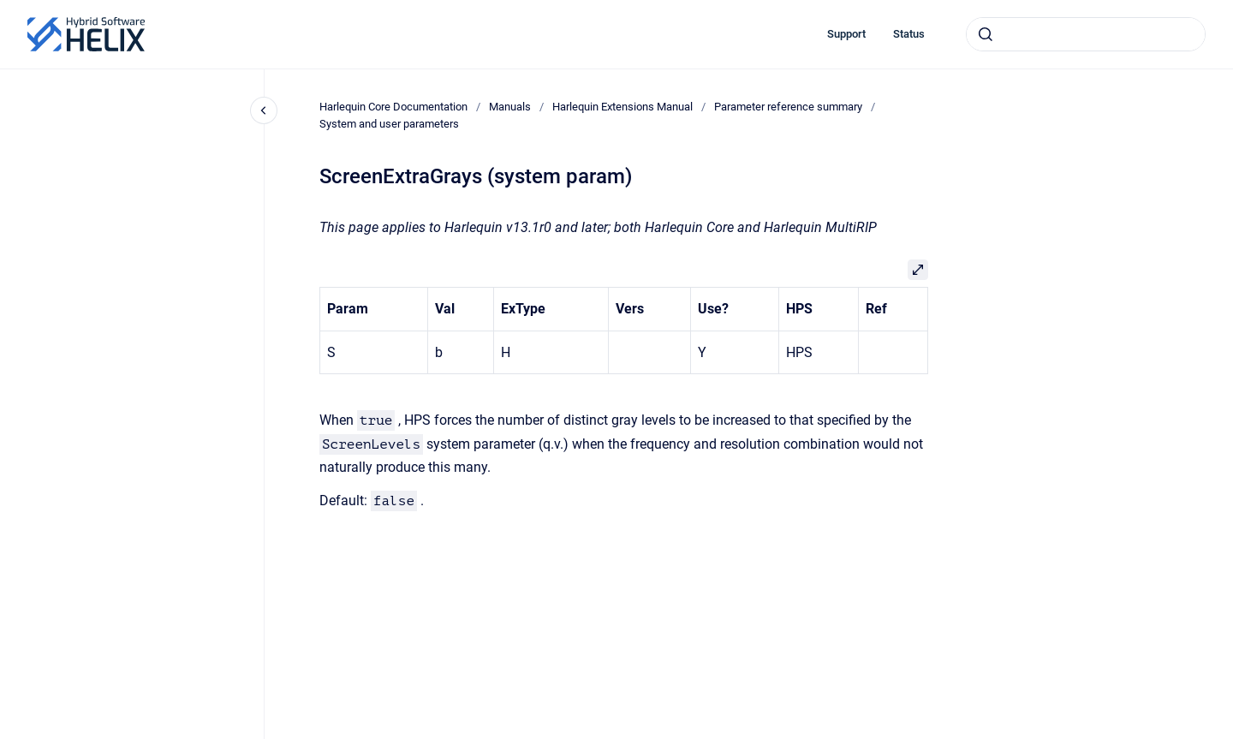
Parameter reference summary (788, 106)
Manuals (510, 106)
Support (846, 33)
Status (909, 33)
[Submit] (985, 34)
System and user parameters (389, 123)
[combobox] (1086, 34)
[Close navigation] (263, 110)
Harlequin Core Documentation (393, 106)
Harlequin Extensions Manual (622, 106)
